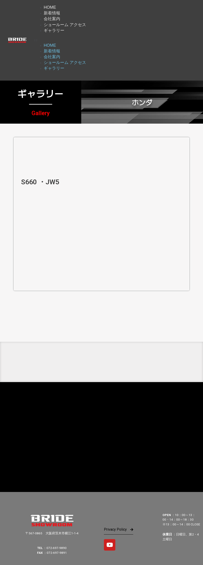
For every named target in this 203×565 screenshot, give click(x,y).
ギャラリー (54, 30)
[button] (116, 40)
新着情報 (52, 13)
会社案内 (52, 18)
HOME (50, 7)
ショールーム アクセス (65, 24)
